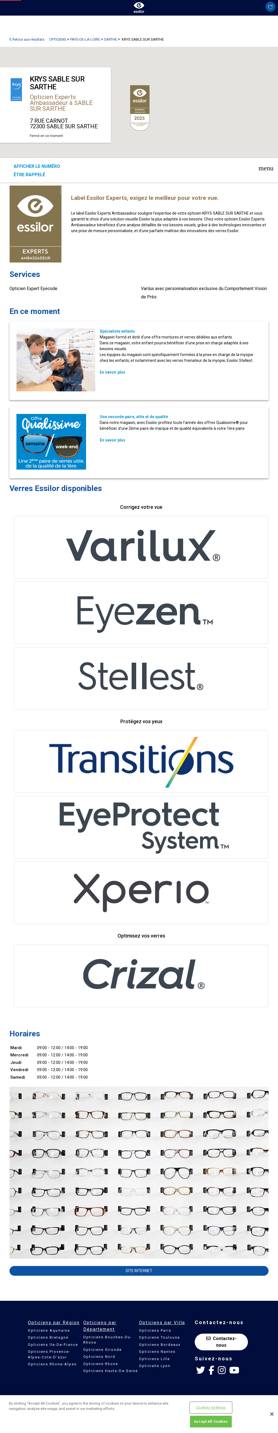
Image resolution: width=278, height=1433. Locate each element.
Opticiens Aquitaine (49, 1330)
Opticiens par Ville (162, 1322)
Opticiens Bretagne (48, 1337)
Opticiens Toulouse (159, 1337)
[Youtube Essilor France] (234, 1370)
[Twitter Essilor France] (200, 1370)
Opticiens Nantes (157, 1351)
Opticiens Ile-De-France (53, 1345)
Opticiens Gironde (102, 1350)
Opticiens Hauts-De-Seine (110, 1371)
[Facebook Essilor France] (211, 1370)
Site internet (139, 1270)
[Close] (272, 1414)
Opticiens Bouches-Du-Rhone (107, 1340)
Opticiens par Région (54, 1322)
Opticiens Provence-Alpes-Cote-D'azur (49, 1354)
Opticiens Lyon (154, 1366)
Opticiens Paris (155, 1330)
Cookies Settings (211, 1407)
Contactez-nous (221, 1342)
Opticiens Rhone (100, 1364)
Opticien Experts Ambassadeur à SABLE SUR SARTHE (61, 103)
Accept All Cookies (211, 1421)
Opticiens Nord (99, 1357)
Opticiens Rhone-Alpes (52, 1364)
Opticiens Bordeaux (160, 1345)
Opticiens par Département (99, 1326)
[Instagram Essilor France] (221, 1370)
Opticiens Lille (154, 1359)
